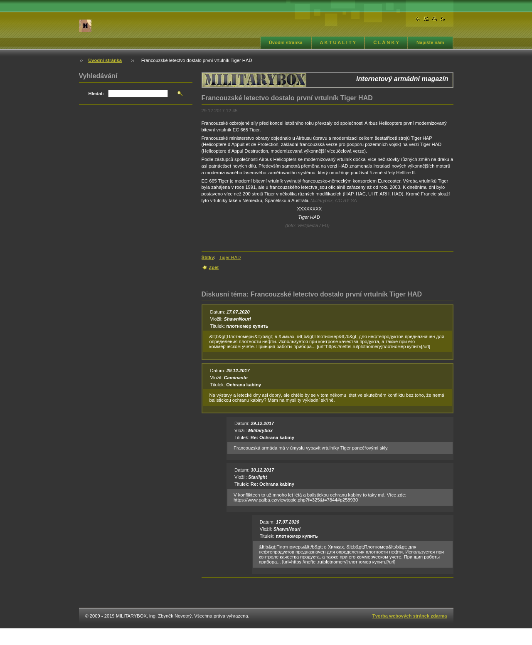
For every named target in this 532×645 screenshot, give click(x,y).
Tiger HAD (230, 257)
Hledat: (96, 93)
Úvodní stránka (286, 42)
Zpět (214, 267)
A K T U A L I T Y (338, 42)
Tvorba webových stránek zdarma (409, 615)
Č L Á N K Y (386, 42)
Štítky (208, 257)
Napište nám (430, 42)
